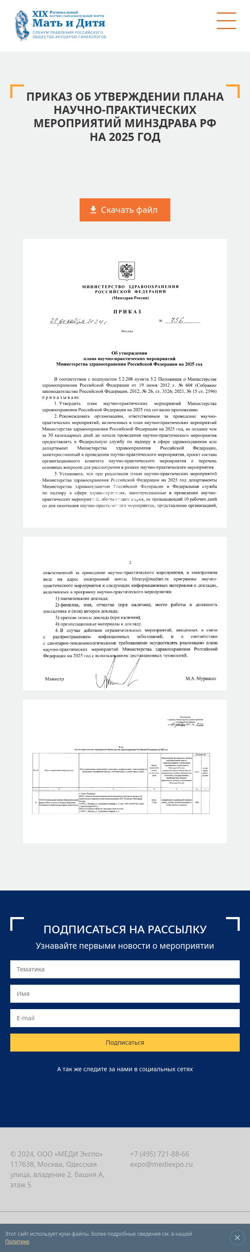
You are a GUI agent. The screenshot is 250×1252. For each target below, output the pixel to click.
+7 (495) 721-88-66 (159, 1154)
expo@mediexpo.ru (161, 1164)
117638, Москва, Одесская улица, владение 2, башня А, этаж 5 (57, 1174)
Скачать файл (129, 209)
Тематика (31, 969)
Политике (17, 1241)
